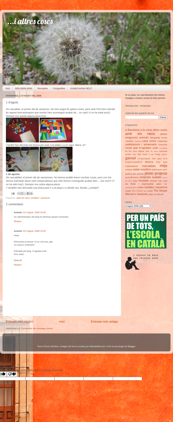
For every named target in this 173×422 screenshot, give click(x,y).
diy (151, 151)
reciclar (153, 181)
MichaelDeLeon (97, 346)
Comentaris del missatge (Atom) (37, 328)
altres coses (160, 129)
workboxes (159, 194)
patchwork (157, 169)
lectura (149, 161)
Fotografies (59, 88)
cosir (155, 147)
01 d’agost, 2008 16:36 (34, 212)
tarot (145, 191)
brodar (164, 138)
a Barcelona (132, 129)
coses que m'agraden (138, 147)
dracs (156, 151)
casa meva (149, 140)
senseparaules (131, 187)
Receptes (42, 88)
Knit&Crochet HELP (81, 88)
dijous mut (143, 151)
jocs (159, 158)
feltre (134, 154)
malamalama (131, 166)
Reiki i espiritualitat (142, 184)
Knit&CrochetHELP (133, 162)
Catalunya (162, 141)
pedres (128, 174)
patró (165, 170)
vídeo (151, 194)
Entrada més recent (19, 321)
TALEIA (139, 191)
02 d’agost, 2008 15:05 (34, 231)
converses (162, 145)
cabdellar (129, 141)
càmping (137, 141)
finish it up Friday (151, 154)
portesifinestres (132, 177)
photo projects (156, 173)
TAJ (133, 191)
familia (128, 154)
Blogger (131, 346)
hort (154, 158)
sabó (158, 184)
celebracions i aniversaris (141, 144)
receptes (144, 180)
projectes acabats (150, 177)
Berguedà (155, 137)
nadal (136, 169)
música (128, 169)
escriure (163, 151)
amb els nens (23, 198)
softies (140, 187)
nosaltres (145, 169)
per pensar (138, 174)
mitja (163, 166)
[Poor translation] (12, 374)
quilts (135, 181)
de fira (128, 151)
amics (163, 133)
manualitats (149, 165)
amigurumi (131, 137)
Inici (8, 88)
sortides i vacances (40, 198)
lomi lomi (161, 162)
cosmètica (163, 148)
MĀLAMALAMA (23, 88)
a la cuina (146, 129)
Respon (18, 221)
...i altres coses (30, 21)
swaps (128, 191)
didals (135, 151)
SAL (165, 184)
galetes (164, 154)
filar (139, 154)
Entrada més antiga (104, 321)
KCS (165, 159)
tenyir (150, 191)
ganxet (130, 158)
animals (144, 137)
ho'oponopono (144, 159)
